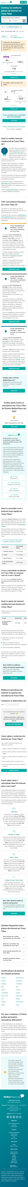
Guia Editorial (14, 1126)
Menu (23, 2)
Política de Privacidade (14, 1132)
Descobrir (14, 913)
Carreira (14, 1144)
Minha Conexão (14, 1152)
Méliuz (14, 1155)
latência (18, 359)
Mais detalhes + (14, 73)
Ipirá (2, 987)
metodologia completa (12, 189)
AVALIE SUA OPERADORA (14, 724)
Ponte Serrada (19, 1002)
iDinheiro (14, 1159)
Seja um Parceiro (14, 1146)
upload (19, 255)
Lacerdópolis (4, 993)
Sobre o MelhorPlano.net (14, 1123)
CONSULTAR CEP (14, 770)
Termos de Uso (14, 1134)
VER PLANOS (14, 426)
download (14, 255)
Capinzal (3, 980)
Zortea (17, 1005)
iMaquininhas (14, 1161)
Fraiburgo (3, 984)
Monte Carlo (19, 996)
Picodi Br (14, 1156)
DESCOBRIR (14, 120)
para (17, 37)
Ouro (2, 999)
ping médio (5, 341)
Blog (14, 1137)
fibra (3, 254)
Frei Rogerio (19, 984)
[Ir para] (14, 27)
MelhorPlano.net (17, 152)
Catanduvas (19, 980)
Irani (17, 987)
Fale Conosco (14, 1135)
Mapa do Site (14, 1138)
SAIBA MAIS (14, 390)
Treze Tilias (21, 31)
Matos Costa (4, 996)
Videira (3, 1005)
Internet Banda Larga (10, 31)
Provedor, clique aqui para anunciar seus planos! (14, 126)
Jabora (3, 990)
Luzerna (18, 993)
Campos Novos (20, 977)
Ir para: (3, 27)
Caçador (3, 977)
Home (2, 31)
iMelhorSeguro (14, 1162)
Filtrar (4, 36)
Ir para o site (14, 109)
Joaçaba (18, 990)
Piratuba (3, 1002)
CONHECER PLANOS (14, 269)
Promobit (14, 1158)
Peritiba (18, 999)
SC (17, 31)
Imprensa (14, 1125)
